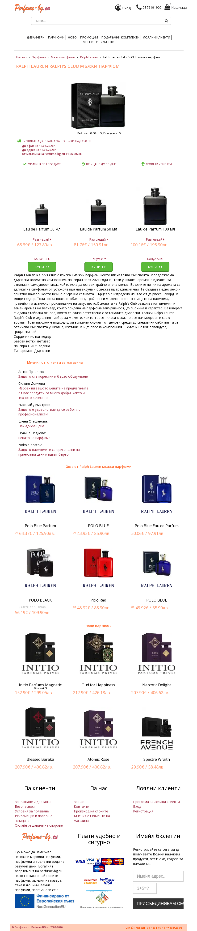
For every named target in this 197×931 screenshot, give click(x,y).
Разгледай (42, 239)
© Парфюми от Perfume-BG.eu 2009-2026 (37, 927)
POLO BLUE (98, 525)
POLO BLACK (40, 600)
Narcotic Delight (156, 685)
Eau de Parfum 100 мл (155, 229)
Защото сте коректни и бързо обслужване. (53, 376)
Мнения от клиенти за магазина (55, 362)
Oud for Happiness (98, 685)
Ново (72, 37)
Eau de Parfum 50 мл (98, 229)
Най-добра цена (31, 426)
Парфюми (56, 37)
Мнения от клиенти (98, 42)
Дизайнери (36, 37)
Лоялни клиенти (156, 37)
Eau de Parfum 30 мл (41, 229)
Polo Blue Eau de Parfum (157, 525)
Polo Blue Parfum (40, 525)
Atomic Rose (98, 759)
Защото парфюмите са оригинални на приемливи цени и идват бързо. (49, 452)
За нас (79, 801)
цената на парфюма (34, 438)
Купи (42, 267)
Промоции (89, 37)
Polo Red (98, 600)
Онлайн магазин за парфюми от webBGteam (154, 927)
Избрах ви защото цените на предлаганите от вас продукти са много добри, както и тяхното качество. (53, 393)
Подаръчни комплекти (120, 37)
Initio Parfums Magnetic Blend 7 (40, 687)
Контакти (81, 806)
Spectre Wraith (156, 759)
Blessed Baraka (40, 759)
